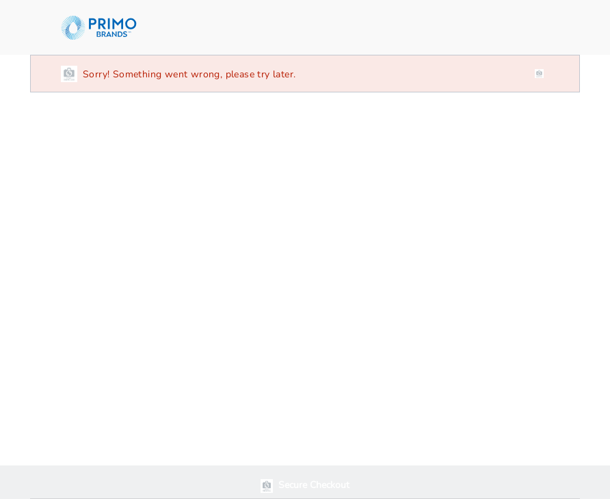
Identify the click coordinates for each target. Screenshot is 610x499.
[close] (539, 74)
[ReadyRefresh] (106, 28)
